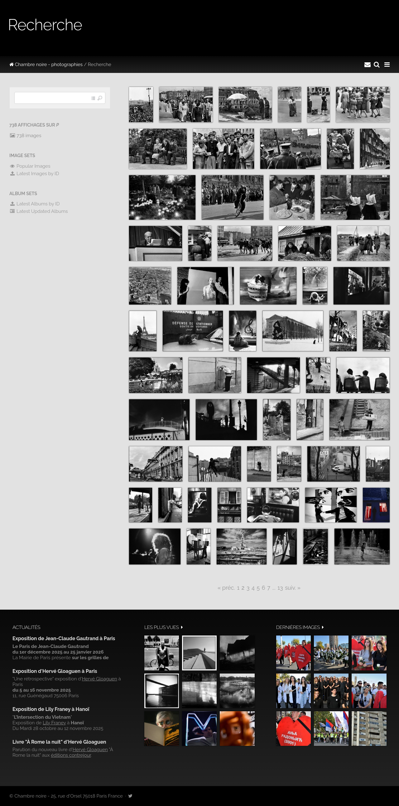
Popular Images (29, 166)
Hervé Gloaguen (99, 679)
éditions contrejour (71, 755)
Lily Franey (54, 723)
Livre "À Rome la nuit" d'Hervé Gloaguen (59, 742)
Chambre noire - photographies (46, 64)
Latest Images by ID (34, 173)
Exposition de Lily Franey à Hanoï (50, 709)
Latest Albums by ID (34, 204)
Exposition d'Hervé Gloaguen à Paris (54, 671)
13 (280, 587)
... (273, 587)
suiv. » (292, 587)
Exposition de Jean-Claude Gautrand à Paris (63, 638)
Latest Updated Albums (38, 211)
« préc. (226, 587)
